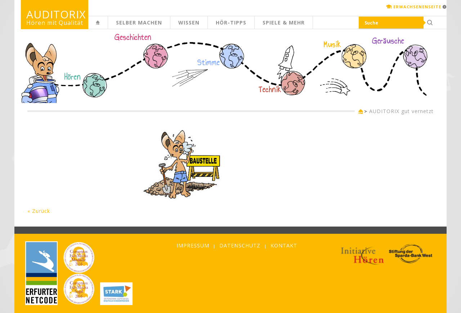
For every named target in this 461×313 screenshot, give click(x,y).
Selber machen (139, 22)
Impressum (192, 245)
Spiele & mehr (284, 22)
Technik (270, 90)
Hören (72, 77)
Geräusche (388, 41)
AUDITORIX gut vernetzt (401, 111)
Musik (332, 45)
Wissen (189, 22)
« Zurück (38, 210)
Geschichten (133, 38)
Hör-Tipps (231, 22)
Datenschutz (239, 245)
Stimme (208, 63)
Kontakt (283, 245)
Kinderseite (108, 26)
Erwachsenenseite (417, 6)
